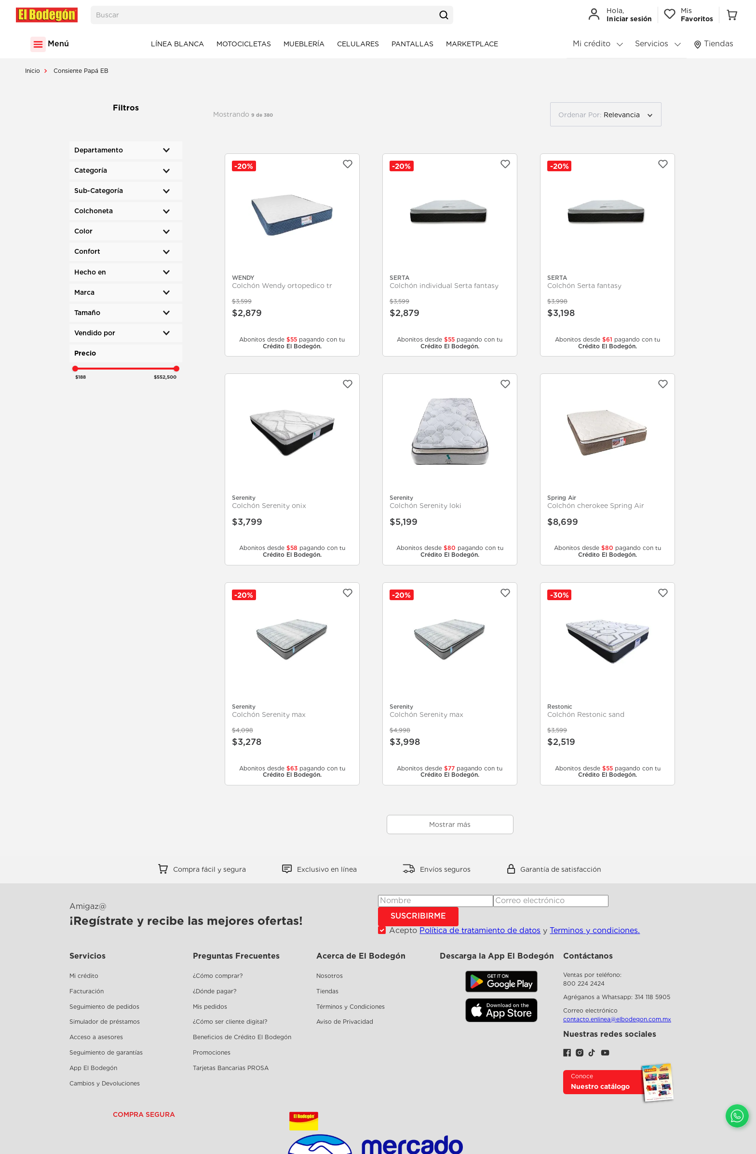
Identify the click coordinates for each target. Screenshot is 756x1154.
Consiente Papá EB (81, 70)
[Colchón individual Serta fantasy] (450, 255)
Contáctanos (588, 956)
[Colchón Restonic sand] (607, 684)
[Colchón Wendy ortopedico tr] (292, 255)
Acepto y (514, 930)
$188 (80, 377)
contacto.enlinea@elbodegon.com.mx (617, 1019)
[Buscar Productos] (443, 15)
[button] (125, 150)
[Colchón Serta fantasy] (607, 255)
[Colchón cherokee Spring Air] (607, 469)
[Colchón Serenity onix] (292, 469)
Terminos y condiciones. (595, 930)
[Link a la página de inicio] (32, 71)
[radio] (676, 114)
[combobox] (272, 15)
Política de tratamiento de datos (479, 930)
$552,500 (165, 377)
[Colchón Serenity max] (292, 684)
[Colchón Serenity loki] (450, 469)
